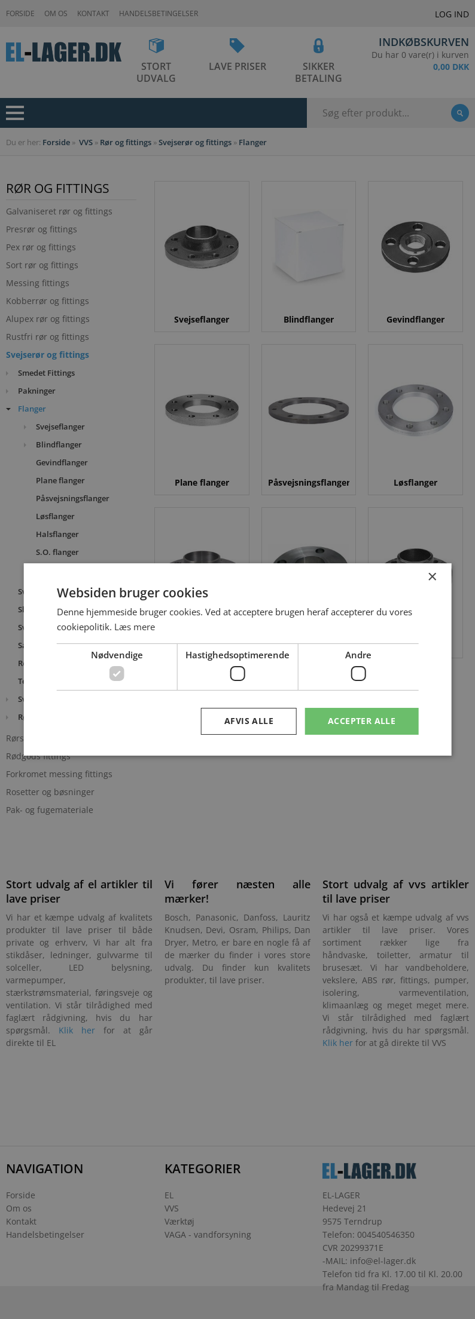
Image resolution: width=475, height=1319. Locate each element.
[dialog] (237, 659)
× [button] (431, 577)
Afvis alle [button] (248, 720)
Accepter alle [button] (361, 720)
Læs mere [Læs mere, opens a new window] (134, 627)
